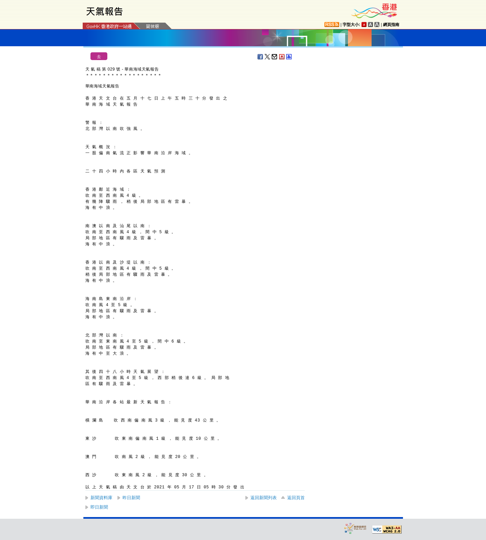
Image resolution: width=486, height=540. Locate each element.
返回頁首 (296, 497)
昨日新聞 (131, 497)
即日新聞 (99, 507)
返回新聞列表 (263, 497)
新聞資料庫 (101, 497)
